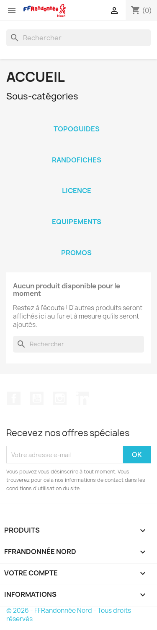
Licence (76, 190)
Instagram (60, 398)
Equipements (76, 221)
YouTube (37, 398)
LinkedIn (82, 398)
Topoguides (77, 128)
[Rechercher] (78, 37)
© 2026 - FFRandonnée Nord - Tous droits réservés (68, 614)
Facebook (14, 398)
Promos (76, 252)
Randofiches (76, 160)
